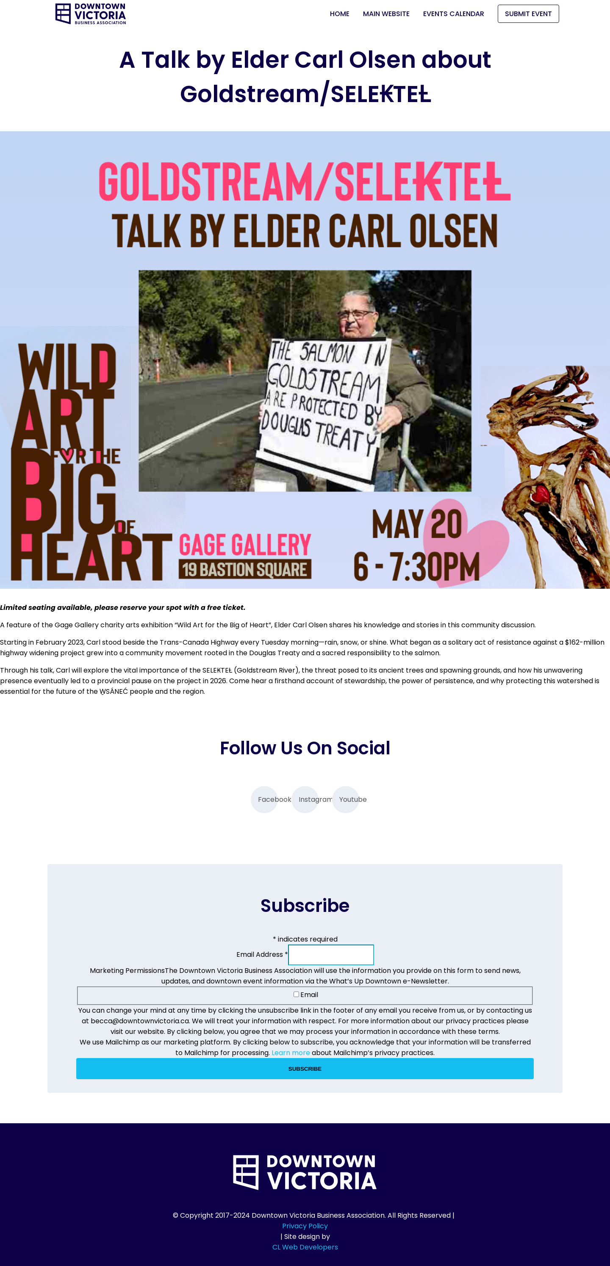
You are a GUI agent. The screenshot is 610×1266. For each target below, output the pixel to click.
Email (306, 995)
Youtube (349, 799)
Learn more (291, 1053)
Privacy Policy (305, 1226)
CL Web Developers (305, 1247)
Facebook (268, 799)
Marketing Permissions (127, 970)
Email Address (262, 954)
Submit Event (528, 14)
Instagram (309, 799)
